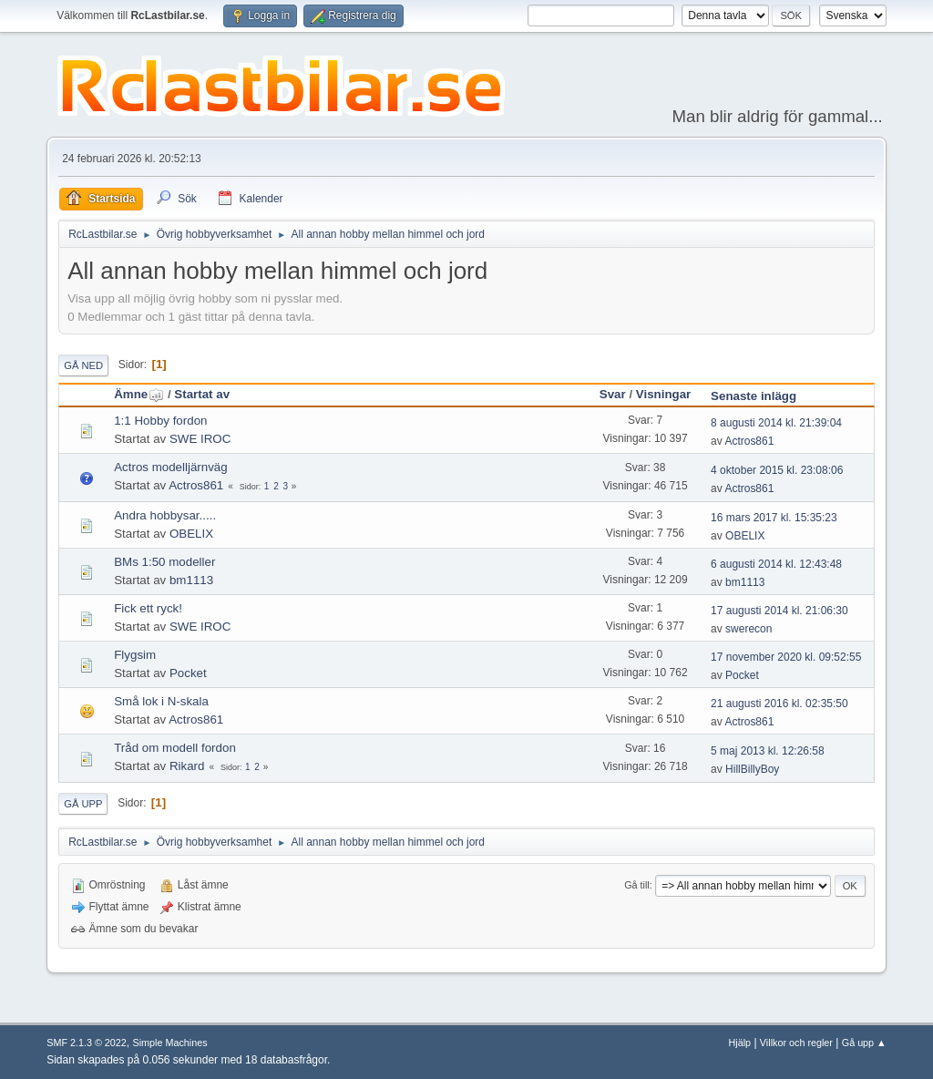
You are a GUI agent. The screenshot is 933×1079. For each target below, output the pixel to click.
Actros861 (749, 441)
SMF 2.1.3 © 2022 (86, 1042)
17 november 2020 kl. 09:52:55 (786, 657)
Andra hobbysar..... (165, 515)
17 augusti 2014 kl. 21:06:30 (779, 610)
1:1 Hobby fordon (160, 420)
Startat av (202, 394)
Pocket (188, 673)
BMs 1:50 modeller (164, 562)
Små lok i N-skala (161, 701)
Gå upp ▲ (864, 1042)
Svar (613, 394)
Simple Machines (170, 1042)
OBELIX (191, 533)
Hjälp (740, 1042)
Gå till (637, 884)
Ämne (139, 394)
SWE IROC (200, 439)
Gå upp (83, 803)
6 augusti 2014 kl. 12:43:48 (776, 564)
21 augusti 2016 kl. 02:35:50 (779, 703)
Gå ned (83, 365)
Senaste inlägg (753, 396)
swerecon (748, 628)
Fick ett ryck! (148, 608)
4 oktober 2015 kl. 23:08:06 (777, 470)
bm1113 (191, 580)
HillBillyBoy (752, 769)
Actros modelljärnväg (170, 467)
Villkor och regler (796, 1042)
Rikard (187, 766)
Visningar (664, 394)
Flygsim (135, 655)
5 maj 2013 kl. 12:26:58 (768, 751)
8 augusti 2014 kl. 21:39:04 (776, 422)
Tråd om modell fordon (175, 748)
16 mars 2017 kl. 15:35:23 (774, 517)
